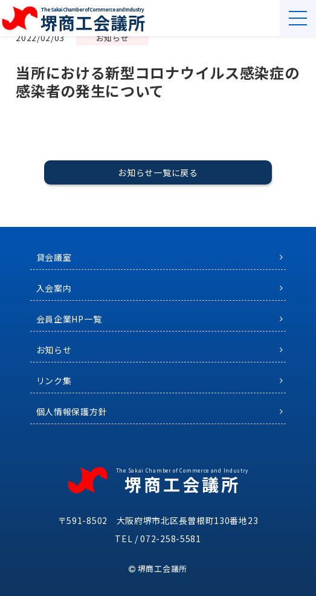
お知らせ (54, 350)
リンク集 (54, 381)
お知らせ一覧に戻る (158, 172)
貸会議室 (54, 257)
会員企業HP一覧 (69, 319)
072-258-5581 (170, 538)
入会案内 (54, 288)
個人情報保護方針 (72, 411)
